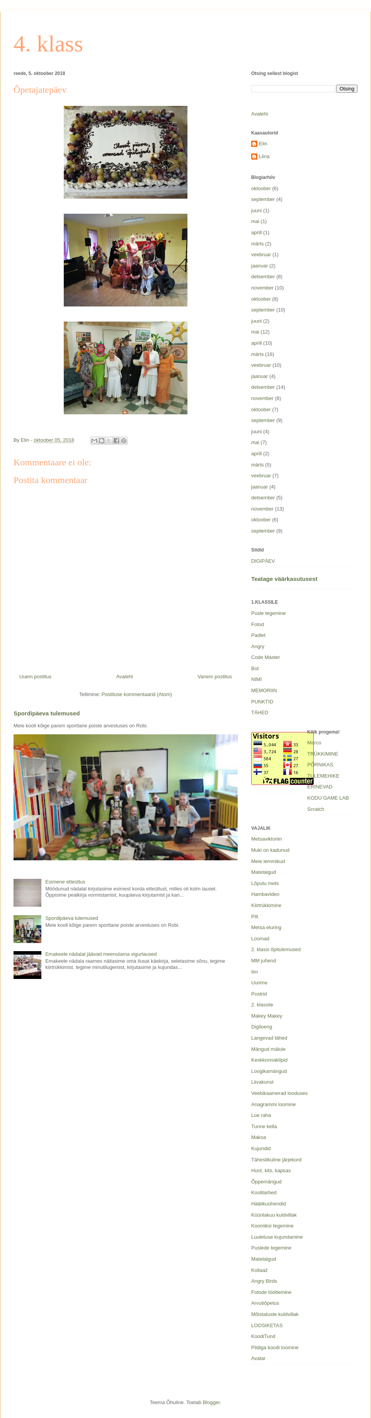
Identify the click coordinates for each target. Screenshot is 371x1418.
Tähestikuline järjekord (276, 1160)
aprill (256, 232)
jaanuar (259, 266)
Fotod (257, 624)
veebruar (261, 254)
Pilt (254, 916)
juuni (256, 210)
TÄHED (259, 712)
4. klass (48, 43)
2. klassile (262, 1005)
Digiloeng (261, 1027)
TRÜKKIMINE (322, 754)
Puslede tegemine (271, 1248)
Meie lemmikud (268, 861)
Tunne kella (264, 1126)
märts (257, 244)
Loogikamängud (269, 1071)
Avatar (258, 1358)
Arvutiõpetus (265, 1303)
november (262, 288)
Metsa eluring (266, 927)
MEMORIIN (264, 690)
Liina (264, 156)
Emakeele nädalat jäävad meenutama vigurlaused (101, 954)
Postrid (259, 994)
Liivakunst (262, 1082)
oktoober (261, 188)
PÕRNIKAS (320, 765)
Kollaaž (259, 1270)
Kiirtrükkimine (266, 905)
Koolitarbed (264, 1192)
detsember (263, 276)
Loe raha (261, 1115)
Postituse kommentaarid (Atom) (137, 694)
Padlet (258, 635)
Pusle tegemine (268, 613)
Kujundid (261, 1148)
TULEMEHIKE (323, 776)
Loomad (260, 938)
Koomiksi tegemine (272, 1226)
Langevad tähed (269, 1038)
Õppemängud (266, 1182)
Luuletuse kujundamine (277, 1237)
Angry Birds (264, 1281)
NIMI (256, 679)
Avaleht (124, 676)
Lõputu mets (265, 883)
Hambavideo (265, 894)
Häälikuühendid (268, 1204)
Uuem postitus (35, 676)
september (263, 199)
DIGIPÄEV (263, 561)
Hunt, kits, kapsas (271, 1170)
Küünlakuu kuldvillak (274, 1215)
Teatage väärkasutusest (284, 578)
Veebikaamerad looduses (279, 1093)
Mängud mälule (268, 1049)
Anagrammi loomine (273, 1104)
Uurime (259, 983)
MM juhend (263, 960)
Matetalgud (263, 872)
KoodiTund (263, 1336)
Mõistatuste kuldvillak (275, 1314)
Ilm (254, 972)
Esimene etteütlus (65, 882)
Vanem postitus (214, 676)
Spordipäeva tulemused (47, 713)
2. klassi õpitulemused (276, 949)
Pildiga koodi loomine (275, 1347)
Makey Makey (266, 1016)
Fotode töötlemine (271, 1292)
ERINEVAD (320, 787)
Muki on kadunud (270, 850)
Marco (314, 743)
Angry (257, 646)
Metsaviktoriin (266, 839)
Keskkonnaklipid (269, 1060)
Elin (263, 143)
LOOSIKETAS (267, 1325)
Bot (255, 668)
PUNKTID (262, 702)
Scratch (315, 809)
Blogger (211, 1402)
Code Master (265, 657)
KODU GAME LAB (328, 798)
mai (255, 221)
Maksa (258, 1137)
